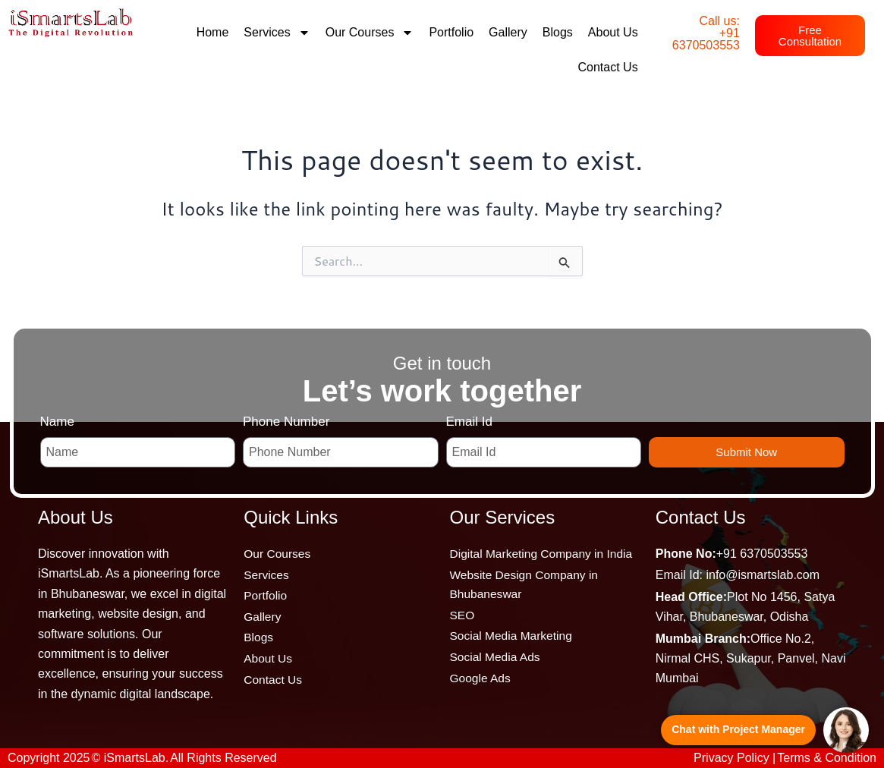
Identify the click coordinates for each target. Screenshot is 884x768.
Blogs (558, 32)
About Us (613, 32)
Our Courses (370, 32)
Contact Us (607, 67)
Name (57, 421)
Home (213, 32)
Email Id (469, 421)
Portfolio (451, 32)
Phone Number (286, 421)
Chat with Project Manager (738, 729)
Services (277, 32)
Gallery (508, 32)
